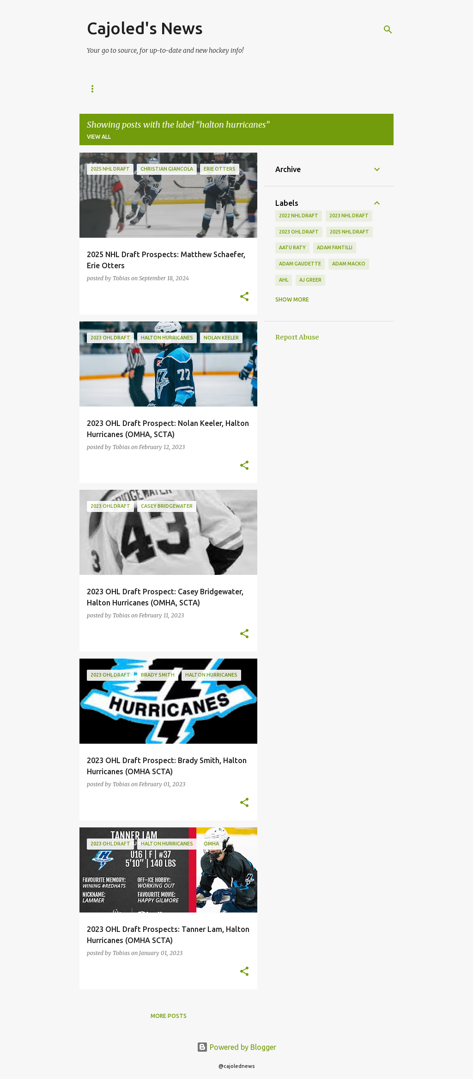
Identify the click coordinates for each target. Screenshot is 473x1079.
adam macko (348, 263)
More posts (169, 1016)
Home (95, 89)
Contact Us (259, 89)
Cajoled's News (145, 27)
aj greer (310, 280)
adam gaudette (300, 263)
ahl (283, 280)
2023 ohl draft (299, 231)
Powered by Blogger (236, 1047)
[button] (244, 297)
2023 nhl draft (349, 215)
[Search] (388, 29)
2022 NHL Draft (298, 215)
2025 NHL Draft (197, 89)
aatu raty (292, 247)
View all (99, 137)
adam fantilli (334, 247)
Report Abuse (297, 337)
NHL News (139, 89)
